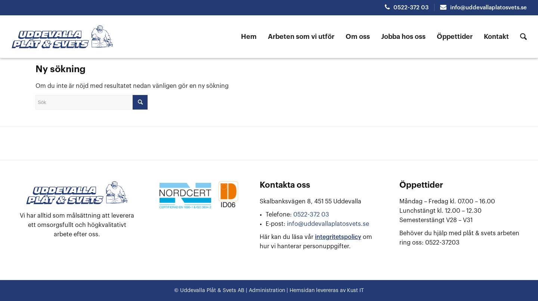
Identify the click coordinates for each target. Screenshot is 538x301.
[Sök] (523, 36)
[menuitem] (251, 36)
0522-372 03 (407, 7)
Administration (266, 290)
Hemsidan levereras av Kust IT (327, 290)
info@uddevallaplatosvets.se (483, 7)
